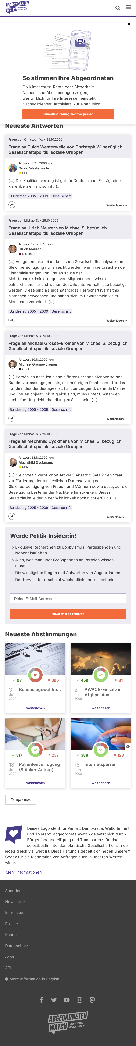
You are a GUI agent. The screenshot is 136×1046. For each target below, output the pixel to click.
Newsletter (15, 901)
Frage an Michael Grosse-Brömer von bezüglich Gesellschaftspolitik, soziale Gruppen (68, 346)
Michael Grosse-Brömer (38, 364)
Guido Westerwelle (34, 168)
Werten (115, 857)
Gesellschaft (61, 196)
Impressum (15, 913)
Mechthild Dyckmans (36, 462)
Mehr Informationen (24, 872)
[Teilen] (11, 204)
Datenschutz (16, 946)
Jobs (9, 957)
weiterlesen (35, 708)
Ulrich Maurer (30, 249)
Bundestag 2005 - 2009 (29, 196)
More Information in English (32, 979)
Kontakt (12, 935)
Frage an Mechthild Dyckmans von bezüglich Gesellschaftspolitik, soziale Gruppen (65, 444)
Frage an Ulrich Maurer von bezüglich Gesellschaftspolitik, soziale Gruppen (57, 230)
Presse (11, 924)
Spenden (13, 890)
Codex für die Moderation (28, 857)
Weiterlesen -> (116, 205)
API (8, 968)
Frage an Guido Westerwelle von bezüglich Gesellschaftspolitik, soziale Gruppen (65, 149)
